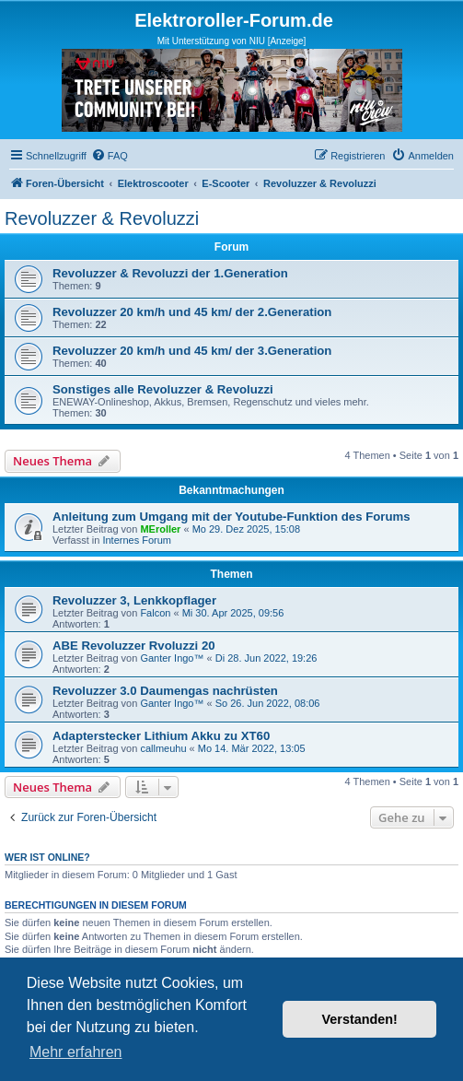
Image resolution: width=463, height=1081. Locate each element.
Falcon (155, 612)
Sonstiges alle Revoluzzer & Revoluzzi (162, 389)
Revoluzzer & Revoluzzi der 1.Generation (170, 273)
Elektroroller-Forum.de (233, 20)
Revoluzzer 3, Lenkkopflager (134, 600)
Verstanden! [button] (360, 1019)
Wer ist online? (47, 857)
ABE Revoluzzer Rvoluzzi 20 (133, 645)
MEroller (160, 529)
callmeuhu (163, 748)
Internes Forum (136, 540)
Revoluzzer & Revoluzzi (102, 218)
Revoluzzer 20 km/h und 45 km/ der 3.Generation (191, 351)
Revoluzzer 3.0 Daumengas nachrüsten (165, 691)
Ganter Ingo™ (171, 658)
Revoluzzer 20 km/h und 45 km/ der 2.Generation (191, 312)
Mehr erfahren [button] (75, 1052)
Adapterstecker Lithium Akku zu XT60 (161, 736)
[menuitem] (109, 156)
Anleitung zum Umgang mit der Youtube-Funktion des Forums (231, 516)
